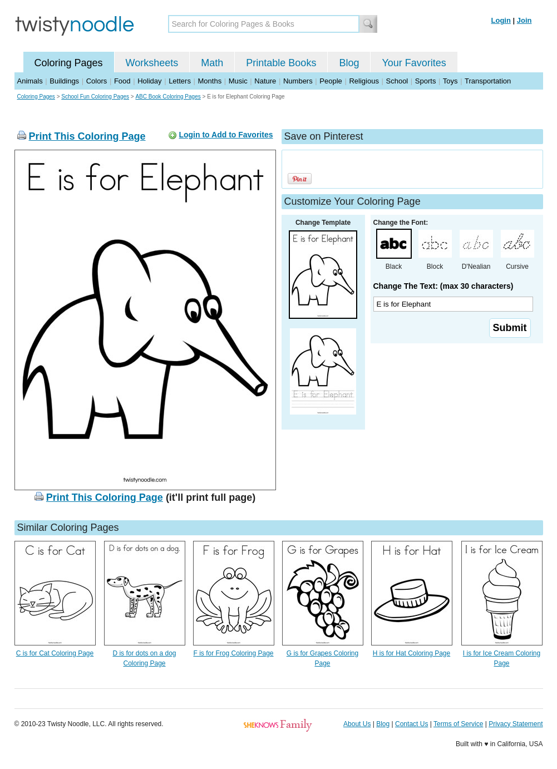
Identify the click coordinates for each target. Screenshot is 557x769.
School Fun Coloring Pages (95, 96)
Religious (363, 81)
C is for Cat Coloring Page (54, 653)
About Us (357, 724)
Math (212, 62)
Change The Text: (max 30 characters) (443, 286)
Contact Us (411, 724)
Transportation (488, 81)
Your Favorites (414, 62)
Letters (180, 81)
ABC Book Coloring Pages (167, 96)
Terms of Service (458, 724)
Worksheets (152, 62)
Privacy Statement (516, 724)
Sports (425, 81)
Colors (96, 81)
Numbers (298, 81)
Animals (30, 81)
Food (122, 81)
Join (524, 20)
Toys (450, 81)
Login (501, 20)
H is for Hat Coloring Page (411, 653)
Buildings (64, 81)
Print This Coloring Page (87, 136)
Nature (265, 81)
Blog (349, 62)
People (330, 81)
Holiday (149, 81)
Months (210, 81)
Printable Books (281, 62)
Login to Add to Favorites (226, 134)
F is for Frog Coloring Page (233, 653)
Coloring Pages (68, 62)
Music (238, 81)
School (397, 81)
